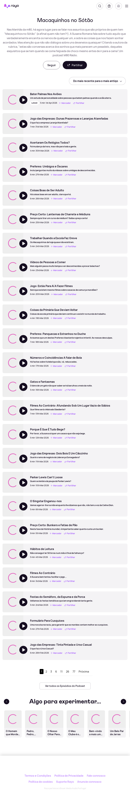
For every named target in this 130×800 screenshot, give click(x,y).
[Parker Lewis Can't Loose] (53, 479)
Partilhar (75, 65)
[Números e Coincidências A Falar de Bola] (56, 359)
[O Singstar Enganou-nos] (72, 503)
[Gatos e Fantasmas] (61, 383)
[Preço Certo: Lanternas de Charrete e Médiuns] (60, 216)
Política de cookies (41, 782)
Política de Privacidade (68, 775)
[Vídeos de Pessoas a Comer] (65, 264)
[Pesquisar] (99, 6)
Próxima (84, 671)
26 (67, 671)
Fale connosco (96, 775)
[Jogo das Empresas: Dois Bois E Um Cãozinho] (59, 455)
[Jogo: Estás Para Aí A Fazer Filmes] (64, 288)
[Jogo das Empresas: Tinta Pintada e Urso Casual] (61, 646)
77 (74, 671)
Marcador (65, 103)
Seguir (51, 65)
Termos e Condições (38, 775)
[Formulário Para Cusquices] (69, 622)
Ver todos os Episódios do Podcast (65, 685)
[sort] (97, 81)
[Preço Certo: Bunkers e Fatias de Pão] (67, 527)
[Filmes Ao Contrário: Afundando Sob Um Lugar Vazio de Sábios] (70, 407)
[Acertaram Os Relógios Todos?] (53, 144)
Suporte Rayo (65, 782)
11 (61, 671)
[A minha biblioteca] (109, 6)
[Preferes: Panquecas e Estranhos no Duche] (71, 335)
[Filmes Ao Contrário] (53, 575)
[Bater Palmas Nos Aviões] (71, 96)
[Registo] (118, 6)
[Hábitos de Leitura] (57, 550)
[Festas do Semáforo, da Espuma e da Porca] (61, 598)
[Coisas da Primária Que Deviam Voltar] (68, 311)
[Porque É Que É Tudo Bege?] (57, 431)
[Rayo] (65, 767)
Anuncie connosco (89, 782)
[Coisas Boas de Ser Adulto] (53, 192)
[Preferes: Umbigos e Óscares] (63, 168)
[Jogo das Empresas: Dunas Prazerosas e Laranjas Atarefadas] (69, 120)
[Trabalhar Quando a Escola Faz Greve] (53, 240)
